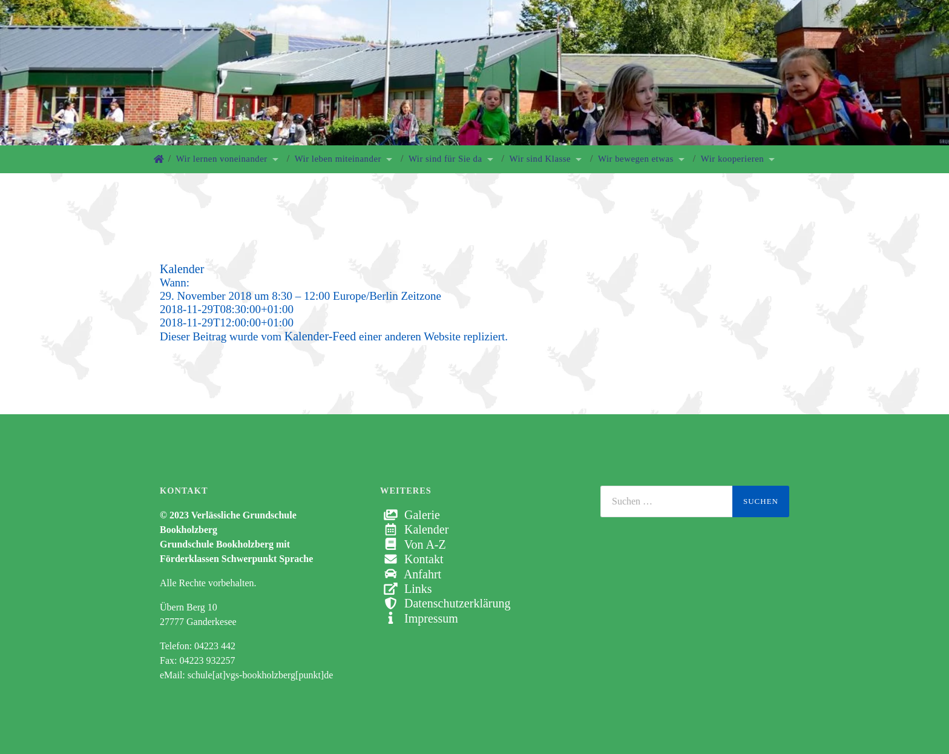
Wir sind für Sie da (445, 159)
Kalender (414, 529)
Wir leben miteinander (338, 159)
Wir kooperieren (732, 159)
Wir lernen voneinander (222, 159)
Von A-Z (413, 544)
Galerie (410, 514)
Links (406, 588)
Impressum (419, 618)
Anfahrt (410, 574)
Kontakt (411, 559)
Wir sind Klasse (540, 159)
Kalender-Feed (320, 336)
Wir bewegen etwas (636, 159)
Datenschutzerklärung (445, 603)
